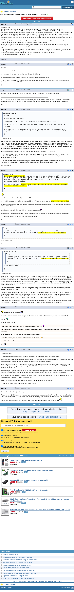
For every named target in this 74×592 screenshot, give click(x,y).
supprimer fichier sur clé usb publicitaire (15, 576)
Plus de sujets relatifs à (37, 581)
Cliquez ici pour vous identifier (36, 411)
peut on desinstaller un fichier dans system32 (17, 557)
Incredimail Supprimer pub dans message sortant (18, 578)
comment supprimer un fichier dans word (16, 568)
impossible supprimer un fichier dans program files (19, 570)
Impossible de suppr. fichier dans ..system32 (17, 565)
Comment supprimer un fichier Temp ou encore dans (20, 560)
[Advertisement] (37, 534)
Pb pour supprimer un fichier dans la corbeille (17, 562)
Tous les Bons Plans (66, 456)
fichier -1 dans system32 (11, 554)
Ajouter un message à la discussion (37, 18)
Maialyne (3, 24)
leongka (3, 64)
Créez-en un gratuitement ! (50, 417)
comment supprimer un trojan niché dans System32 (19, 573)
